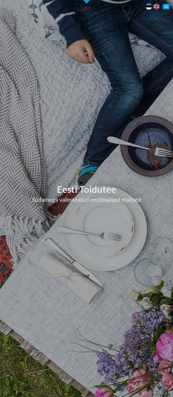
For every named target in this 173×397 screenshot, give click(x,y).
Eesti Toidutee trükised (110, 291)
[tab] (131, 151)
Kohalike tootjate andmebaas (151, 291)
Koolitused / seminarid (110, 295)
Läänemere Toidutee (146, 287)
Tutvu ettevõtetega (107, 165)
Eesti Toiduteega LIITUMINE (114, 276)
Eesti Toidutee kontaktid (111, 287)
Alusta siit (12, 251)
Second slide (86, 2)
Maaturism (141, 279)
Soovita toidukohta (108, 299)
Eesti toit (140, 276)
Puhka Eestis (142, 284)
